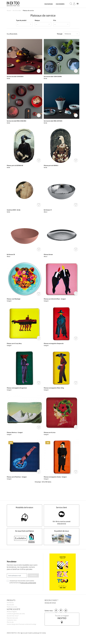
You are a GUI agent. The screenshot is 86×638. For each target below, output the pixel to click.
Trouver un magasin (62, 616)
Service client (61, 507)
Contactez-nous (11, 620)
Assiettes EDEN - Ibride (13, 210)
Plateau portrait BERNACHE (15, 165)
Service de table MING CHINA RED (16, 121)
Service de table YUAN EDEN (15, 76)
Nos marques (48, 4)
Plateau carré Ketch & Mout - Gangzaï (55, 299)
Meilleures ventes (12, 607)
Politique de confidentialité (28, 583)
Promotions (10, 602)
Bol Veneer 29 (11, 254)
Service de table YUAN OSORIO (53, 76)
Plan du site (10, 622)
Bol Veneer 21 (48, 210)
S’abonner (33, 575)
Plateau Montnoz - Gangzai (15, 432)
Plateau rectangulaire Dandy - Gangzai (55, 477)
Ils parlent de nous (61, 530)
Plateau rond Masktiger (14, 299)
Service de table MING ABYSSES (53, 121)
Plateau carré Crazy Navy (14, 343)
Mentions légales (12, 611)
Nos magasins (60, 4)
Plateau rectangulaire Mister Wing (54, 388)
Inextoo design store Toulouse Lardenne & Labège (21, 624)
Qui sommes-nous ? (13, 616)
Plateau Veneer (48, 254)
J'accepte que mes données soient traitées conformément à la (22, 582)
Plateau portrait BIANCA (51, 165)
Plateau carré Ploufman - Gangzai (17, 477)
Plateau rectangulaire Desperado (54, 343)
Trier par (59, 34)
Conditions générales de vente (16, 613)
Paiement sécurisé (12, 618)
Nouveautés (10, 604)
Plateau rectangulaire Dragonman (17, 388)
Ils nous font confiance (24, 530)
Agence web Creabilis (27, 633)
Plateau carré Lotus (49, 432)
